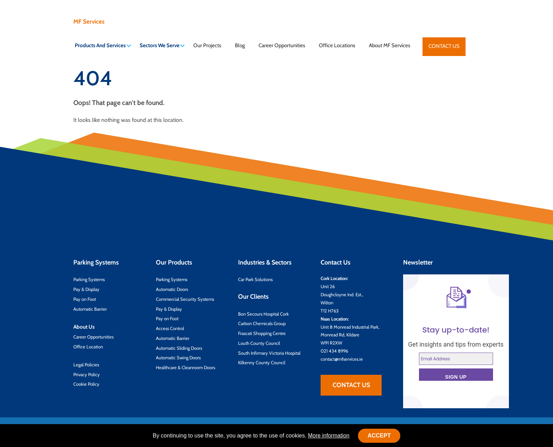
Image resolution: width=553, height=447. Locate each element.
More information (329, 436)
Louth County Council (259, 343)
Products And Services (103, 45)
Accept (379, 436)
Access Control (170, 328)
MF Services (87, 21)
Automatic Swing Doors (178, 357)
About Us (84, 326)
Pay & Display (86, 289)
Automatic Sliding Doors (179, 347)
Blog (240, 45)
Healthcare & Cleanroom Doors (185, 367)
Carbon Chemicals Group (262, 323)
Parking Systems (89, 279)
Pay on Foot (84, 299)
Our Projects (207, 45)
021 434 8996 (334, 350)
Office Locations (337, 45)
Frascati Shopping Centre (262, 333)
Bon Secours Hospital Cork (263, 313)
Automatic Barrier (90, 308)
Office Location (88, 346)
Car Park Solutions (255, 279)
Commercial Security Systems (185, 299)
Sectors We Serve (162, 45)
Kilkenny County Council (261, 362)
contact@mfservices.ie (342, 358)
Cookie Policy (86, 384)
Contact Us (444, 46)
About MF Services (389, 45)
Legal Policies (86, 364)
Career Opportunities (282, 45)
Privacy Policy (86, 374)
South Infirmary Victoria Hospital (269, 352)
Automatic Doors (172, 289)
